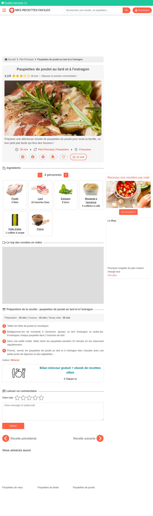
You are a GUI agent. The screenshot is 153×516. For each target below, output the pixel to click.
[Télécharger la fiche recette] (53, 157)
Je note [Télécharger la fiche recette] (78, 157)
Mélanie (15, 360)
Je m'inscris (128, 212)
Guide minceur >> (15, 2)
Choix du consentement (105, 507)
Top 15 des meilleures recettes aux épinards (53, 470)
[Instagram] (88, 499)
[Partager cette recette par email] (22, 157)
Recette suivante (88, 438)
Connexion (142, 10)
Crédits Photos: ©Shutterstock (75, 507)
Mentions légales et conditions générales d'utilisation (99, 504)
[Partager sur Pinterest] (43, 157)
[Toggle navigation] (4, 10)
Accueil (10, 59)
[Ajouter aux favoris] (64, 157)
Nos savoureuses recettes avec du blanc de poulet (17, 472)
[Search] (126, 10)
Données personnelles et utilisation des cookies (48, 504)
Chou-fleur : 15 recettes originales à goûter (88, 472)
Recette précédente (19, 438)
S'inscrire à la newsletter (131, 507)
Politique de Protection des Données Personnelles (34, 507)
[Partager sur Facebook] (33, 157)
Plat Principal (26, 59)
